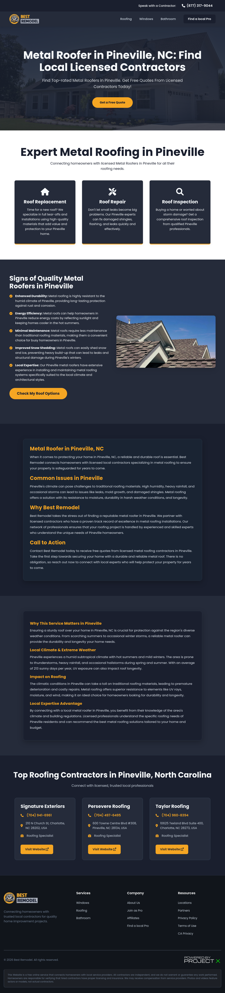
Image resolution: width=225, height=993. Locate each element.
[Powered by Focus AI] (202, 960)
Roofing (126, 19)
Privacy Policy (187, 918)
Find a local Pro (199, 19)
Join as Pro (135, 911)
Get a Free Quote (112, 102)
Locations (184, 903)
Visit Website (37, 849)
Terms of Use (187, 926)
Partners (184, 911)
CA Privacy (185, 934)
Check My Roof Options (38, 393)
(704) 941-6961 (39, 815)
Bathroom (168, 19)
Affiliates (133, 918)
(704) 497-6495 (107, 815)
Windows (146, 19)
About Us (133, 903)
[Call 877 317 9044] (197, 6)
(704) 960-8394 (175, 815)
